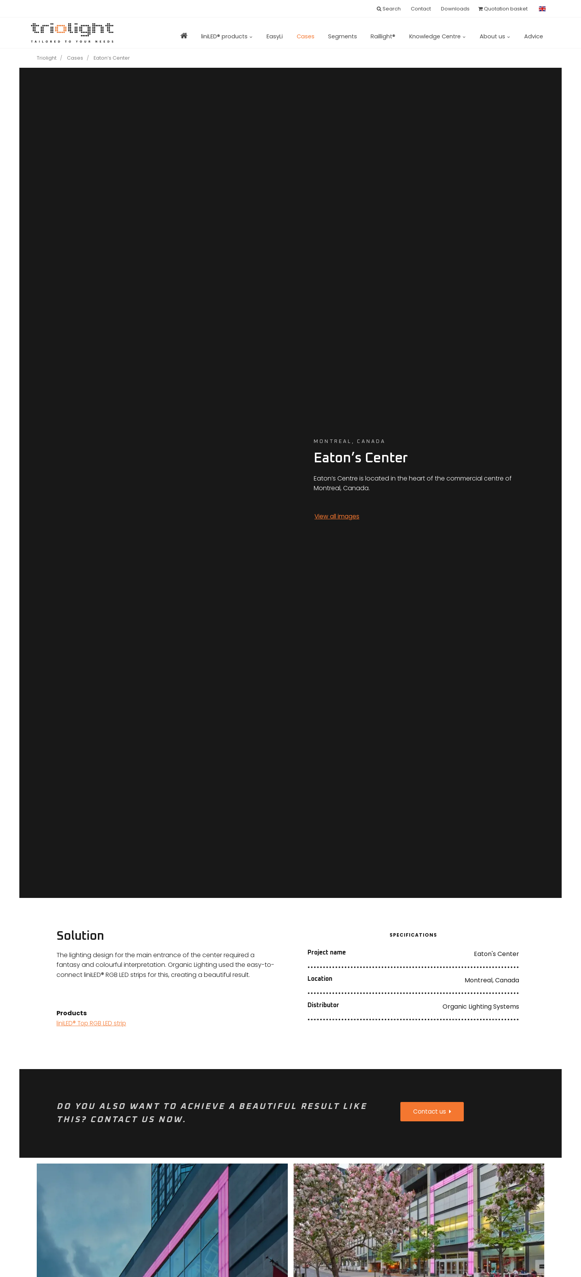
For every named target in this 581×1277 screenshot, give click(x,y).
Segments (323, 33)
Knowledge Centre (426, 33)
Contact (420, 8)
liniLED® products (195, 33)
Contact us (433, 1112)
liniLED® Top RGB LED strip (92, 1023)
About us (489, 33)
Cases (281, 33)
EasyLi (246, 33)
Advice (532, 33)
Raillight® (367, 33)
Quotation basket (503, 8)
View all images (337, 516)
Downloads (455, 8)
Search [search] (389, 8)
